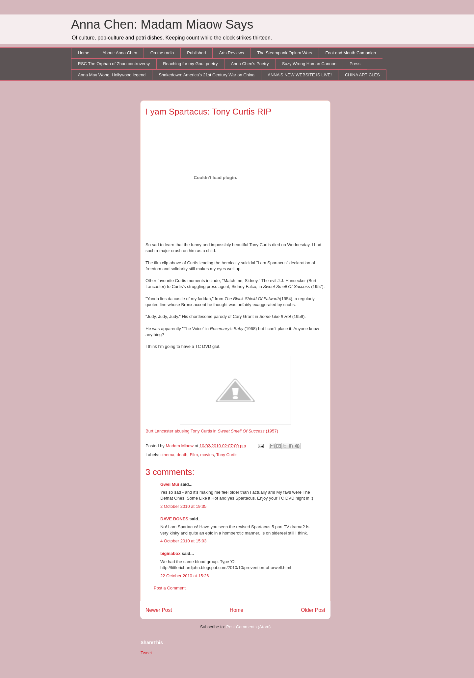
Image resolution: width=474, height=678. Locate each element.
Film (194, 454)
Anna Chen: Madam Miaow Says (162, 24)
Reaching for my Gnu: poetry (190, 63)
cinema (167, 454)
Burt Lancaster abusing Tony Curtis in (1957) (218, 394)
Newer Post (158, 610)
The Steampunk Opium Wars (284, 52)
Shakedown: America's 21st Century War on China (206, 74)
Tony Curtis (226, 454)
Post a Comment (170, 588)
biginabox (170, 553)
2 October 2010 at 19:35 (183, 506)
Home (84, 52)
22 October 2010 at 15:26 (184, 575)
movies (207, 454)
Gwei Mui (169, 484)
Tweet (146, 652)
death (182, 454)
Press (355, 63)
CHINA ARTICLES (362, 74)
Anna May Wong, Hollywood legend (112, 74)
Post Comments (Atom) (248, 626)
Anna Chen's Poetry (250, 63)
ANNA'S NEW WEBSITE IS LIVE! (300, 74)
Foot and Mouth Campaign (350, 52)
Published (196, 52)
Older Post (313, 610)
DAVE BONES (174, 518)
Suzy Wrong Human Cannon (309, 63)
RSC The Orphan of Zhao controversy (114, 63)
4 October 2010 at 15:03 (183, 540)
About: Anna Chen (119, 52)
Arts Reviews (231, 52)
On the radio (162, 52)
